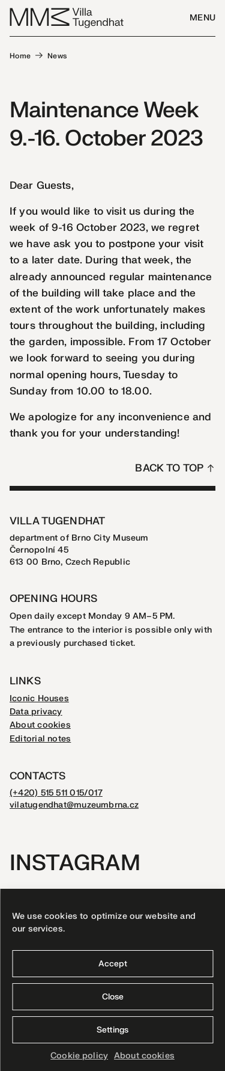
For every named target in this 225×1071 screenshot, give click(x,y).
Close (113, 997)
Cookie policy (79, 1056)
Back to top (169, 468)
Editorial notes (40, 739)
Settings (112, 1030)
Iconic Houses (39, 698)
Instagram (75, 863)
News (57, 56)
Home (20, 56)
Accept (112, 964)
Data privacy (36, 712)
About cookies (144, 1056)
